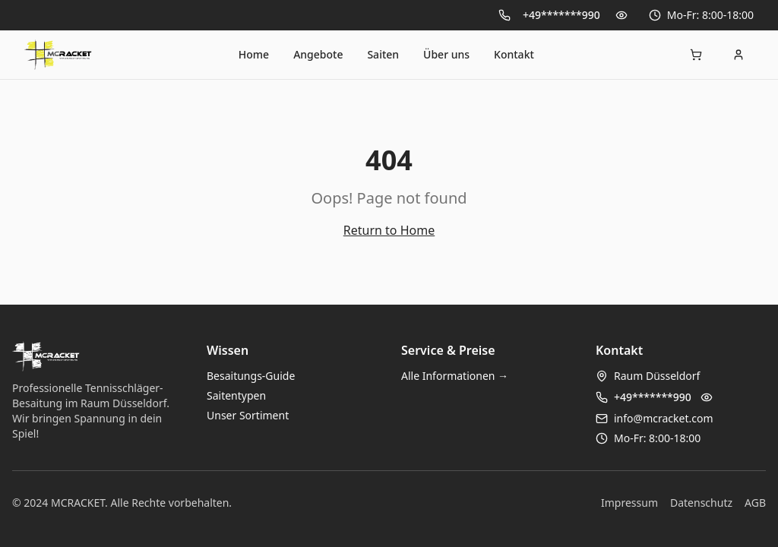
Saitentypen (236, 395)
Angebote (318, 54)
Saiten (383, 54)
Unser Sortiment (248, 415)
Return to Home (389, 230)
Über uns (446, 54)
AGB (755, 502)
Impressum (629, 502)
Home (254, 54)
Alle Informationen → (454, 375)
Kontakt (514, 54)
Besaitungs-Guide (251, 375)
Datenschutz (701, 502)
